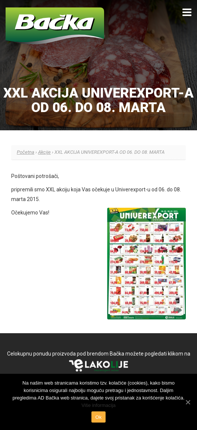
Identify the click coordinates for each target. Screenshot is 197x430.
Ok (98, 417)
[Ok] (187, 402)
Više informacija (98, 405)
